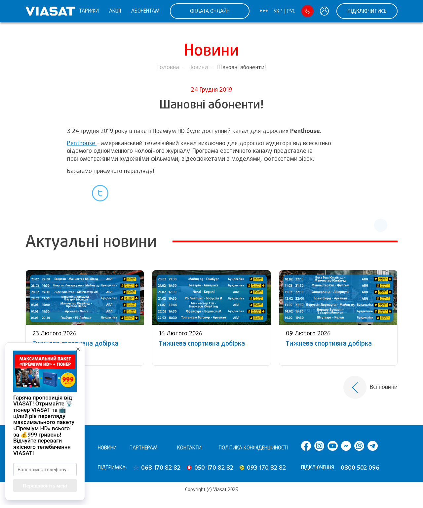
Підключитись (367, 11)
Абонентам (145, 10)
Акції (115, 10)
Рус (291, 11)
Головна (168, 67)
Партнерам (144, 447)
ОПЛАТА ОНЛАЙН (210, 11)
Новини (198, 67)
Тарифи (89, 10)
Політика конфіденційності (253, 447)
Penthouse (82, 143)
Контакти (189, 447)
